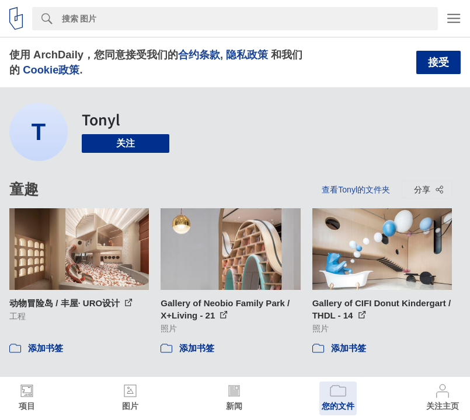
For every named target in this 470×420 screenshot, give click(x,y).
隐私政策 (247, 54)
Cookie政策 (51, 70)
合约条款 (199, 54)
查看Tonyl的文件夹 (356, 190)
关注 (125, 143)
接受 (438, 62)
